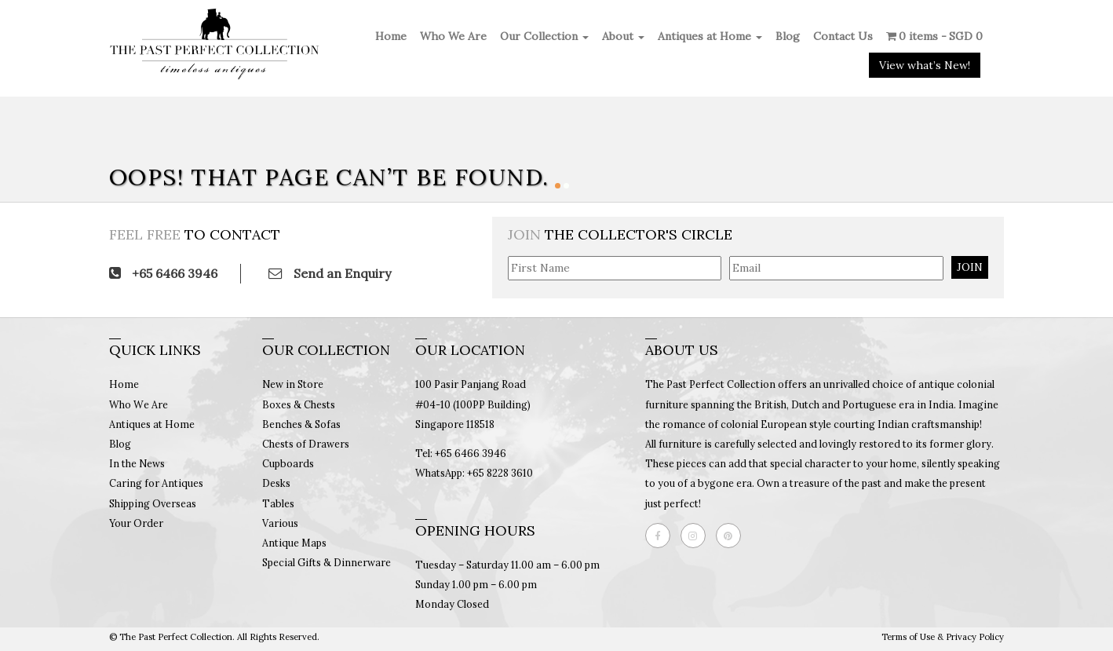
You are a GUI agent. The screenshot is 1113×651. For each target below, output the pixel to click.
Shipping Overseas (152, 503)
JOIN (970, 267)
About (623, 36)
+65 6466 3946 (163, 273)
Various (280, 523)
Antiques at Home (710, 36)
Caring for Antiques (156, 483)
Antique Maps (294, 542)
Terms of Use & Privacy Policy (942, 636)
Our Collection (544, 36)
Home (391, 36)
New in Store (292, 384)
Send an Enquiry (329, 273)
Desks (276, 483)
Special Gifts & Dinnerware (326, 562)
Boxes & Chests (298, 404)
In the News (137, 463)
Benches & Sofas (301, 424)
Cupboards (288, 463)
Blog (787, 36)
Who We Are (453, 36)
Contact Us (843, 36)
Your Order (136, 523)
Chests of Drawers (305, 443)
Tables (278, 503)
